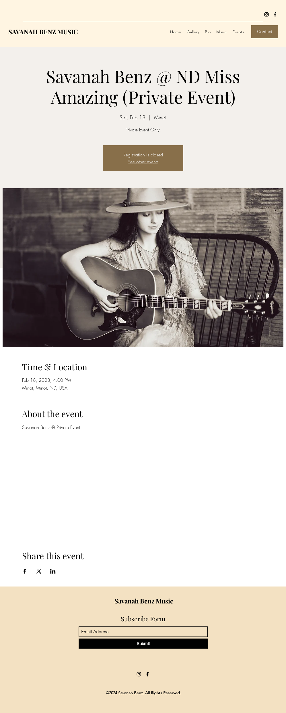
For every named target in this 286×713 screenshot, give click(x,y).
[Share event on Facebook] (25, 571)
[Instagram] (266, 14)
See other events (143, 161)
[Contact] (264, 31)
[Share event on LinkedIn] (53, 571)
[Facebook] (275, 14)
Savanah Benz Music (143, 601)
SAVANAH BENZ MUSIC (43, 31)
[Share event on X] (39, 571)
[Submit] (143, 644)
